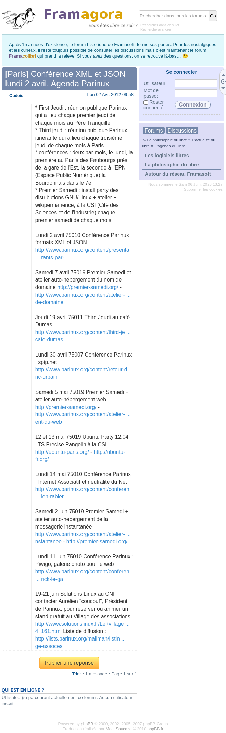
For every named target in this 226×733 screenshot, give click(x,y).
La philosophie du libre (167, 140)
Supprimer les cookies (203, 189)
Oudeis (16, 95)
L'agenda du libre (169, 146)
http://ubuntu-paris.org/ (62, 452)
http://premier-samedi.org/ (87, 287)
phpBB (87, 724)
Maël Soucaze (119, 728)
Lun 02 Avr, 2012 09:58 (110, 94)
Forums (154, 131)
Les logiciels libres (167, 155)
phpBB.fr (155, 728)
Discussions (182, 131)
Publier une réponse (69, 663)
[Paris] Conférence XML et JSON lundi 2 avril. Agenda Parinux (65, 78)
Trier (76, 673)
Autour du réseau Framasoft (178, 174)
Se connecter (181, 72)
